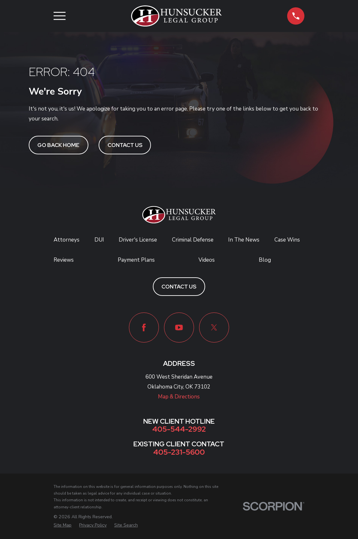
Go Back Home (58, 145)
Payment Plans (136, 260)
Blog (265, 260)
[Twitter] (214, 327)
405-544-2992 (179, 429)
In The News (243, 239)
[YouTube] (179, 327)
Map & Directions (179, 396)
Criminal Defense (192, 239)
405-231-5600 (179, 452)
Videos (206, 260)
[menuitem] (62, 525)
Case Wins (287, 239)
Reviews (64, 260)
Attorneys (66, 239)
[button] (295, 15)
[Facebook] (144, 327)
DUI (99, 239)
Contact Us (125, 145)
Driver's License (138, 239)
